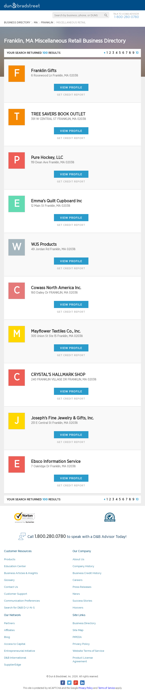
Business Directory (84, 623)
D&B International (15, 657)
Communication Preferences (22, 600)
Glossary (9, 580)
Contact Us (11, 586)
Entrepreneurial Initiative (19, 650)
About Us (78, 559)
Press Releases (82, 586)
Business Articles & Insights (21, 573)
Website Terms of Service (88, 650)
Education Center (15, 566)
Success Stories (82, 600)
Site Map (78, 630)
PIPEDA (77, 637)
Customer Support (15, 593)
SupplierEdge (12, 664)
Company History (83, 566)
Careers (77, 580)
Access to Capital (14, 643)
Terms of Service (106, 688)
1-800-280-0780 (126, 17)
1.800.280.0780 (50, 536)
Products (9, 559)
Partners (9, 623)
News (76, 593)
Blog (7, 637)
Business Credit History (87, 573)
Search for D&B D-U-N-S (19, 607)
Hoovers (78, 607)
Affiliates (9, 630)
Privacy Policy (81, 643)
